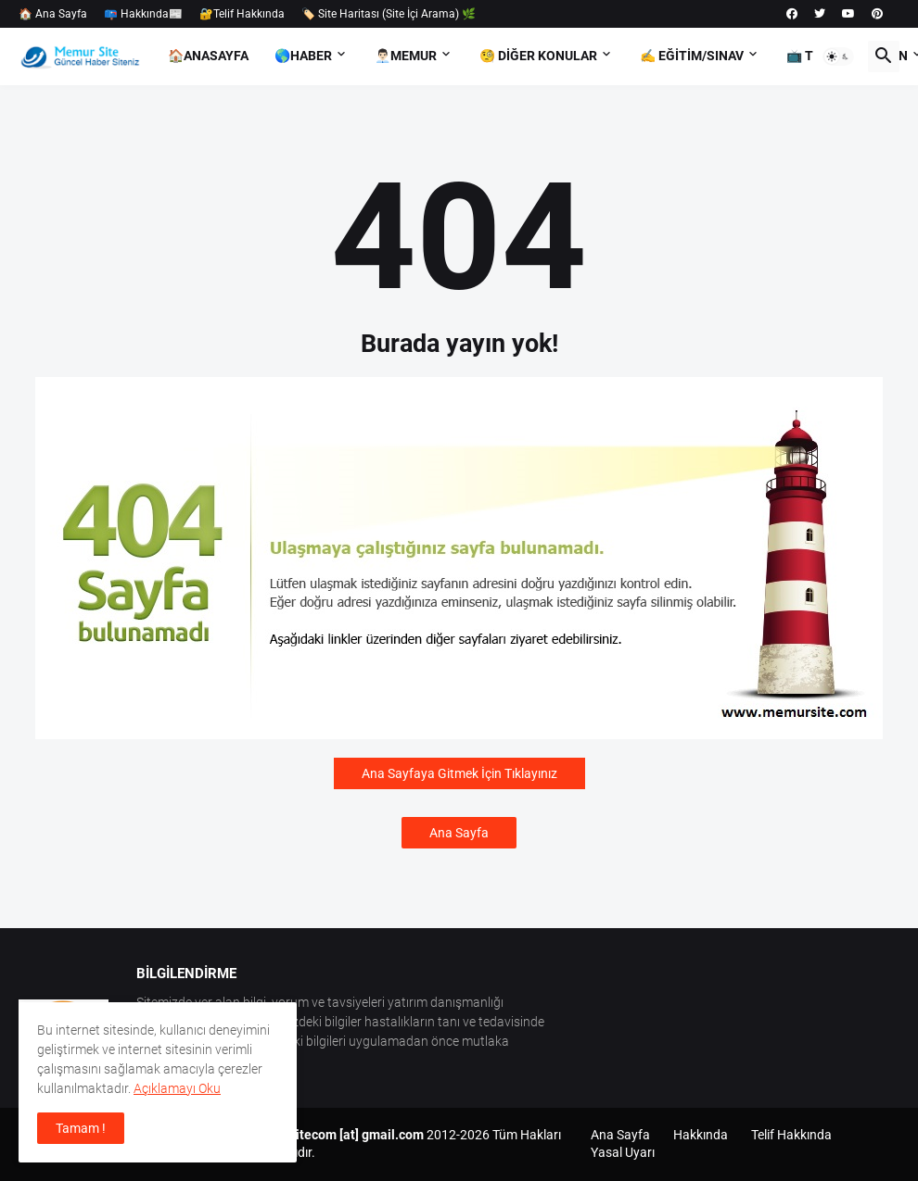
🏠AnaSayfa (208, 55)
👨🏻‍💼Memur (406, 55)
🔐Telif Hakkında (242, 13)
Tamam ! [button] (81, 1128)
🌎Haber (303, 55)
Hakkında (700, 1134)
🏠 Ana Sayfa (53, 13)
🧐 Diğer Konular (538, 55)
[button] (838, 56)
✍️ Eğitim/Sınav (692, 55)
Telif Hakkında (791, 1134)
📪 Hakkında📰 (143, 13)
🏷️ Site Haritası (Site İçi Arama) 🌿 (388, 13)
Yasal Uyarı (623, 1152)
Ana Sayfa (459, 832)
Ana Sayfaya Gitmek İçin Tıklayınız (459, 773)
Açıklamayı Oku (177, 1088)
